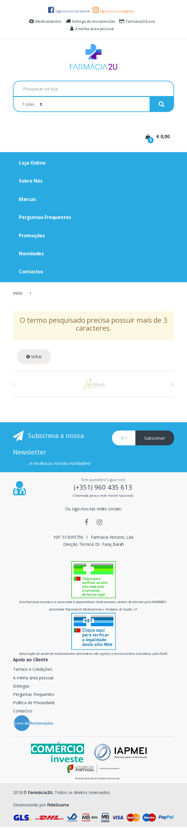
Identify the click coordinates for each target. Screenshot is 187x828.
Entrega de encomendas (90, 21)
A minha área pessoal (92, 28)
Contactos (31, 271)
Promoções (32, 235)
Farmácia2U (40, 792)
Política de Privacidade (34, 702)
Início (18, 293)
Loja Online (32, 163)
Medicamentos (45, 21)
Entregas (21, 686)
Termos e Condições (32, 669)
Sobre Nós (30, 181)
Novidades (31, 253)
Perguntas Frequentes (45, 217)
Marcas (27, 199)
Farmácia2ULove (137, 21)
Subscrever (154, 438)
